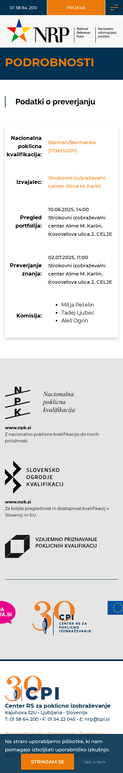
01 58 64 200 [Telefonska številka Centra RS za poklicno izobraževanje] (24, 719)
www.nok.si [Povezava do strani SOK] (18, 501)
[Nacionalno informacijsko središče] (61, 31)
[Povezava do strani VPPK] (51, 543)
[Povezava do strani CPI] (61, 618)
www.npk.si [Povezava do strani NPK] (18, 427)
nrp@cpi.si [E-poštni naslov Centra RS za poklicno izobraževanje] (97, 719)
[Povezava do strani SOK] (34, 473)
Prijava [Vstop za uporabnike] (76, 7)
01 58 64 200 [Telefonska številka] (23, 7)
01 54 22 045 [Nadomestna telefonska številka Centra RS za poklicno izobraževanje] (61, 719)
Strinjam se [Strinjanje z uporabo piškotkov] (47, 762)
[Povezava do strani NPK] (40, 399)
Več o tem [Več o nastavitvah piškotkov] (95, 761)
